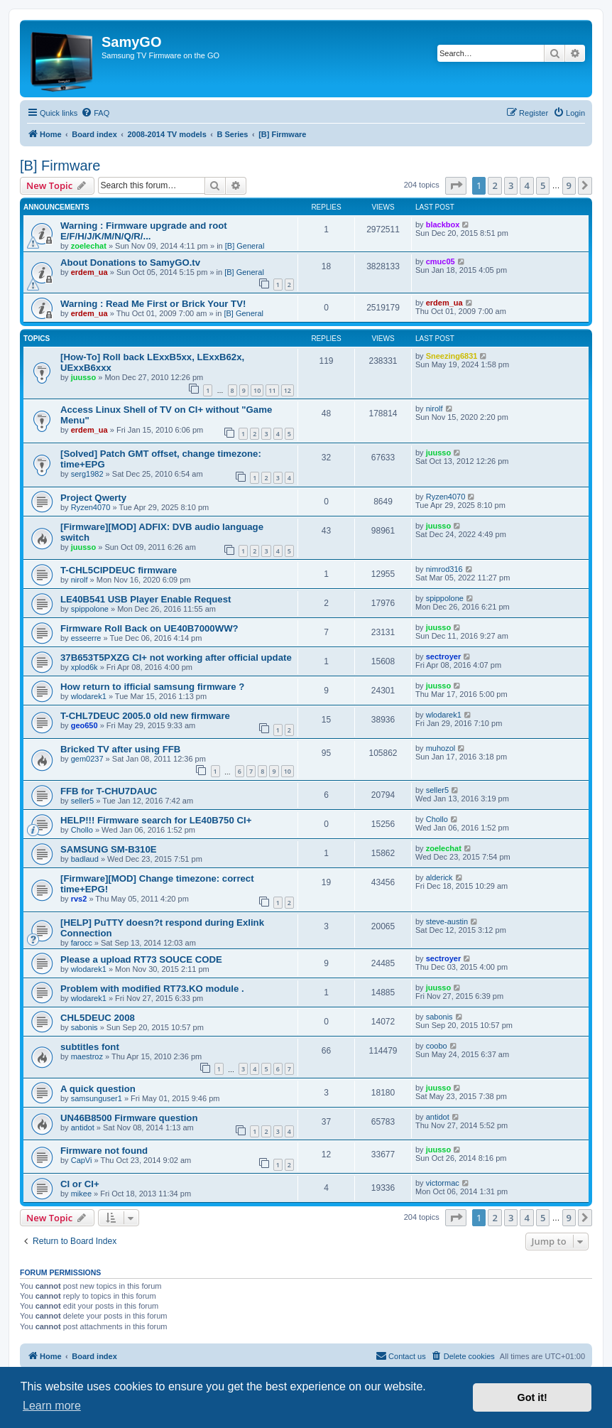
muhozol (441, 748)
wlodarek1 (88, 696)
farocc (81, 943)
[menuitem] (95, 112)
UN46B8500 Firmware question (129, 1118)
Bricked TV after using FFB (120, 749)
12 (287, 390)
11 (271, 390)
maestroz (87, 1056)
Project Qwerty (93, 497)
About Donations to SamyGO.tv (130, 262)
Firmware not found (104, 1150)
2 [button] (494, 185)
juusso (83, 377)
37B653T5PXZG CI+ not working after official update (176, 657)
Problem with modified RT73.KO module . (152, 988)
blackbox (443, 224)
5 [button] (542, 185)
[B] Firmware (60, 165)
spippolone (90, 609)
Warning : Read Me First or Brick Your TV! (153, 303)
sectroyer (443, 656)
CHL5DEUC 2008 (97, 1017)
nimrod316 (444, 569)
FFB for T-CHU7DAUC (108, 791)
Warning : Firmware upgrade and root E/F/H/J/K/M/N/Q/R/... (143, 231)
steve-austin (447, 921)
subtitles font (89, 1047)
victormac (442, 1183)
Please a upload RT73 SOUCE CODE (141, 959)
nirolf (434, 408)
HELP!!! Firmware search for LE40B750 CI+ (155, 820)
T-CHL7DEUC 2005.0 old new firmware (145, 715)
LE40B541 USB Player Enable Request (145, 599)
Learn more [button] (52, 1406)
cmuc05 (440, 261)
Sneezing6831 (452, 356)
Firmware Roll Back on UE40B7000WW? (149, 628)
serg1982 (87, 474)
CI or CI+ (79, 1184)
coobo (436, 1046)
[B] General (245, 246)
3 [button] (510, 185)
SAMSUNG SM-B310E (108, 849)
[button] (455, 185)
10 (257, 390)
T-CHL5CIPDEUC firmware (118, 570)
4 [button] (526, 185)
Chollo (82, 830)
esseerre (86, 638)
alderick (439, 877)
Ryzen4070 (91, 507)
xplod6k (84, 667)
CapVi (81, 1160)
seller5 (82, 800)
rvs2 (79, 898)
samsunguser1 (96, 1098)
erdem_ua (89, 272)
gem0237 (87, 758)
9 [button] (569, 185)
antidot (82, 1127)
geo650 (84, 725)
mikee (81, 1193)
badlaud (85, 859)
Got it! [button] (532, 1397)
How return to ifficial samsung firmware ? (152, 686)
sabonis (84, 1027)
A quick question (98, 1088)
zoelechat (88, 246)
